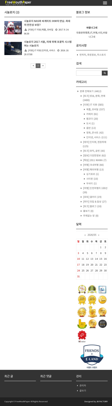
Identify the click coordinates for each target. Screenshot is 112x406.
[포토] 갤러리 (92, 197)
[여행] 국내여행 (93, 165)
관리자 (82, 385)
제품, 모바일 (95, 109)
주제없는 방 (90, 215)
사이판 (92, 179)
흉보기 (88, 211)
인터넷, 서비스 (96, 137)
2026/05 (92, 235)
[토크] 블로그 (92, 206)
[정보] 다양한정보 (94, 155)
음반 (91, 128)
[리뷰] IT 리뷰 (93, 105)
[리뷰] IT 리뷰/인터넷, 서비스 (41, 50)
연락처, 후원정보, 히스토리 (92, 55)
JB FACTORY (102, 401)
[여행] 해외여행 (93, 169)
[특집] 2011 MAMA (94, 160)
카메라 (92, 114)
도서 (90, 123)
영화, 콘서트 (95, 132)
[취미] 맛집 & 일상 (94, 201)
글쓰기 (82, 390)
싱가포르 (92, 174)
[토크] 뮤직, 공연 (94, 151)
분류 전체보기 (90, 91)
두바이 (91, 183)
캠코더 (92, 119)
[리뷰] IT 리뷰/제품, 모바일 (40, 30)
